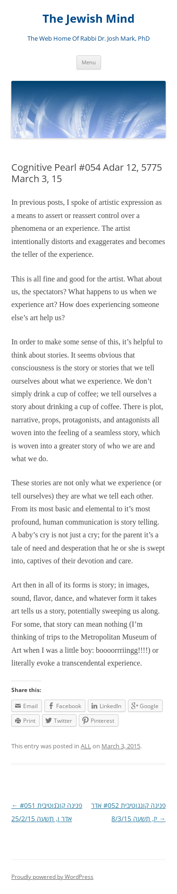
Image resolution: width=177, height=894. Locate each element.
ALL (86, 746)
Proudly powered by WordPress (52, 877)
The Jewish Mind (88, 18)
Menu (89, 62)
